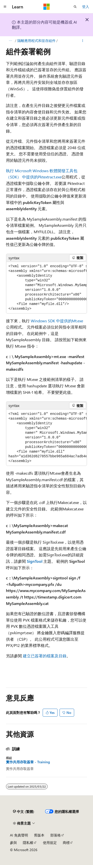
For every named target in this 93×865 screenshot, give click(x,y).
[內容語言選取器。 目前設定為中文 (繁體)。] (23, 811)
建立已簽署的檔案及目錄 (44, 655)
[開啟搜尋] (75, 6)
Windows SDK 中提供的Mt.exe (57, 320)
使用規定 (50, 842)
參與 (13, 842)
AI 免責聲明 (19, 835)
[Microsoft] (46, 6)
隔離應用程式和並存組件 (36, 40)
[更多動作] (82, 41)
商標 (66, 842)
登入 (85, 6)
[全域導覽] (5, 6)
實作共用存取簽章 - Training (28, 762)
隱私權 (28, 842)
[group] (46, 288)
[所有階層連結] (10, 41)
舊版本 (39, 835)
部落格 (55, 835)
